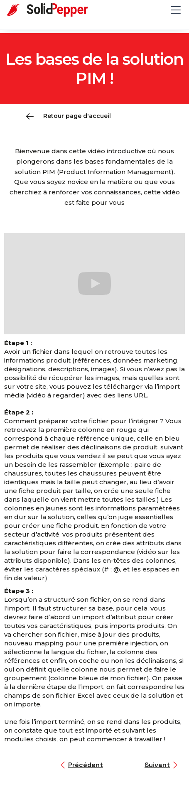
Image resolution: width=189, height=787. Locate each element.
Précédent (85, 764)
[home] (54, 10)
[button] (174, 10)
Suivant (157, 764)
